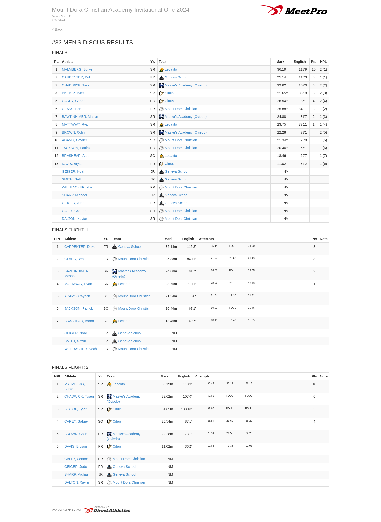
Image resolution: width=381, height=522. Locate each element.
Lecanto (171, 69)
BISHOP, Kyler (73, 93)
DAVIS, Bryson (73, 164)
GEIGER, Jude (73, 203)
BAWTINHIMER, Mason (80, 117)
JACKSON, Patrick (76, 148)
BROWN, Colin (73, 132)
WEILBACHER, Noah (78, 187)
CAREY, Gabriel (74, 101)
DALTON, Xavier (74, 219)
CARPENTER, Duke (77, 77)
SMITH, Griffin (72, 179)
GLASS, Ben (71, 109)
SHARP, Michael (74, 195)
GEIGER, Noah (73, 171)
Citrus (169, 93)
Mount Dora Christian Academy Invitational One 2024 (121, 9)
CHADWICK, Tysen (76, 85)
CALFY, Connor (74, 211)
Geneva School (176, 77)
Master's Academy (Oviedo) (186, 85)
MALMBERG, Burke (77, 69)
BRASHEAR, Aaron (76, 156)
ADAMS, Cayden (75, 140)
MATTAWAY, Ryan (76, 124)
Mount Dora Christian (181, 109)
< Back (57, 29)
